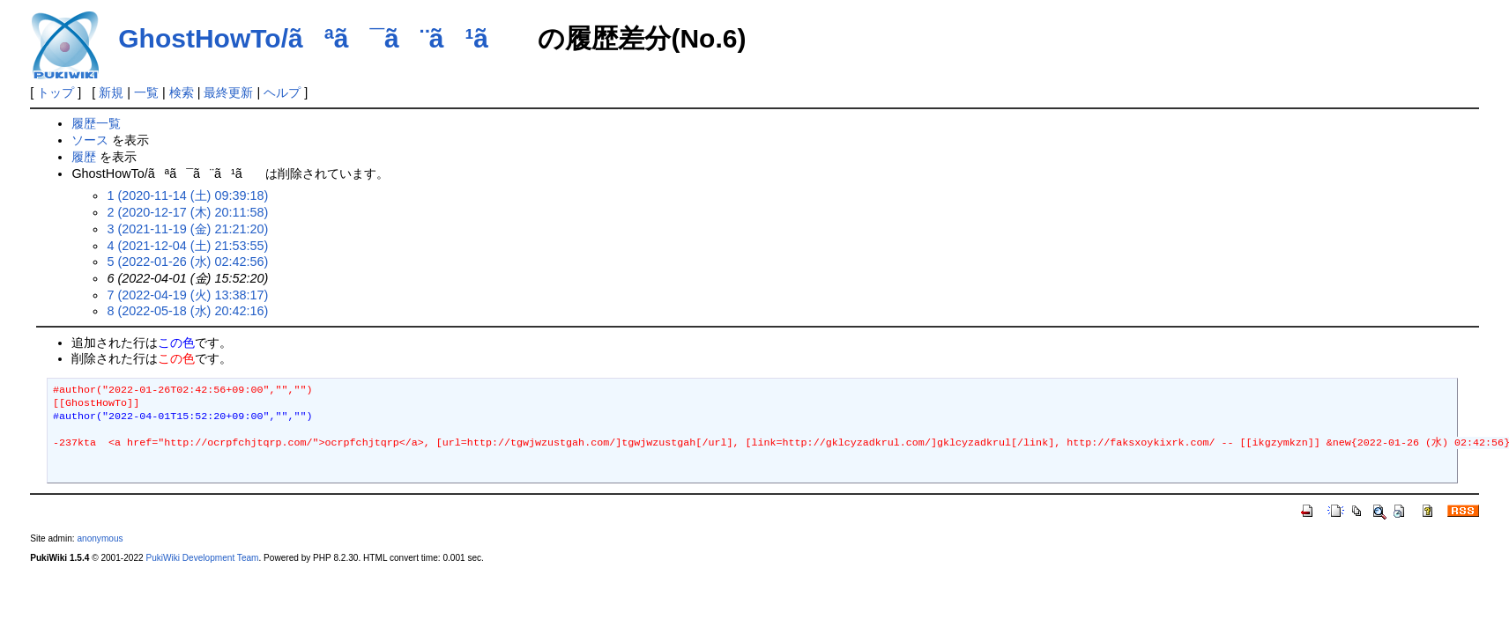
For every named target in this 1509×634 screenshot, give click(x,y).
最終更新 (228, 92)
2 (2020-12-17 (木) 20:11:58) (187, 212)
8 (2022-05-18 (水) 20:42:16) (187, 311)
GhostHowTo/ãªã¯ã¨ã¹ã (324, 38)
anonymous (100, 538)
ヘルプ (282, 92)
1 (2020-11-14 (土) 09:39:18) (187, 195)
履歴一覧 (96, 123)
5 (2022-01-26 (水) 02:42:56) (187, 261)
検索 (181, 92)
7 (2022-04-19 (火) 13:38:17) (187, 295)
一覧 (146, 92)
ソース (89, 140)
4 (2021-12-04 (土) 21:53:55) (187, 246)
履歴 (83, 157)
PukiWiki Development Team (201, 558)
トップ (55, 92)
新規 (111, 92)
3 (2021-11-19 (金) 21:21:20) (187, 229)
